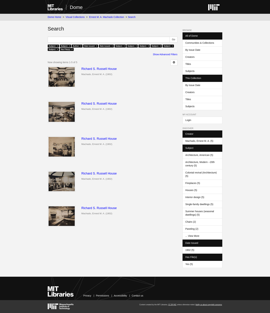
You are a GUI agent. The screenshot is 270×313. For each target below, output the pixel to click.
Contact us (137, 295)
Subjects (190, 71)
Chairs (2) (190, 221)
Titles (188, 64)
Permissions (102, 295)
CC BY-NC (172, 305)
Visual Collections (75, 17)
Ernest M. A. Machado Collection (106, 17)
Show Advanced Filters (165, 54)
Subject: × (53, 46)
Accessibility (120, 295)
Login (188, 120)
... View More (192, 236)
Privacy (87, 295)
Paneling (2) (191, 228)
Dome (76, 7)
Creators (190, 57)
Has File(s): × (67, 49)
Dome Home (54, 17)
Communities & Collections (199, 42)
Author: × (77, 46)
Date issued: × (90, 46)
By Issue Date (192, 50)
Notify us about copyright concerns (208, 305)
